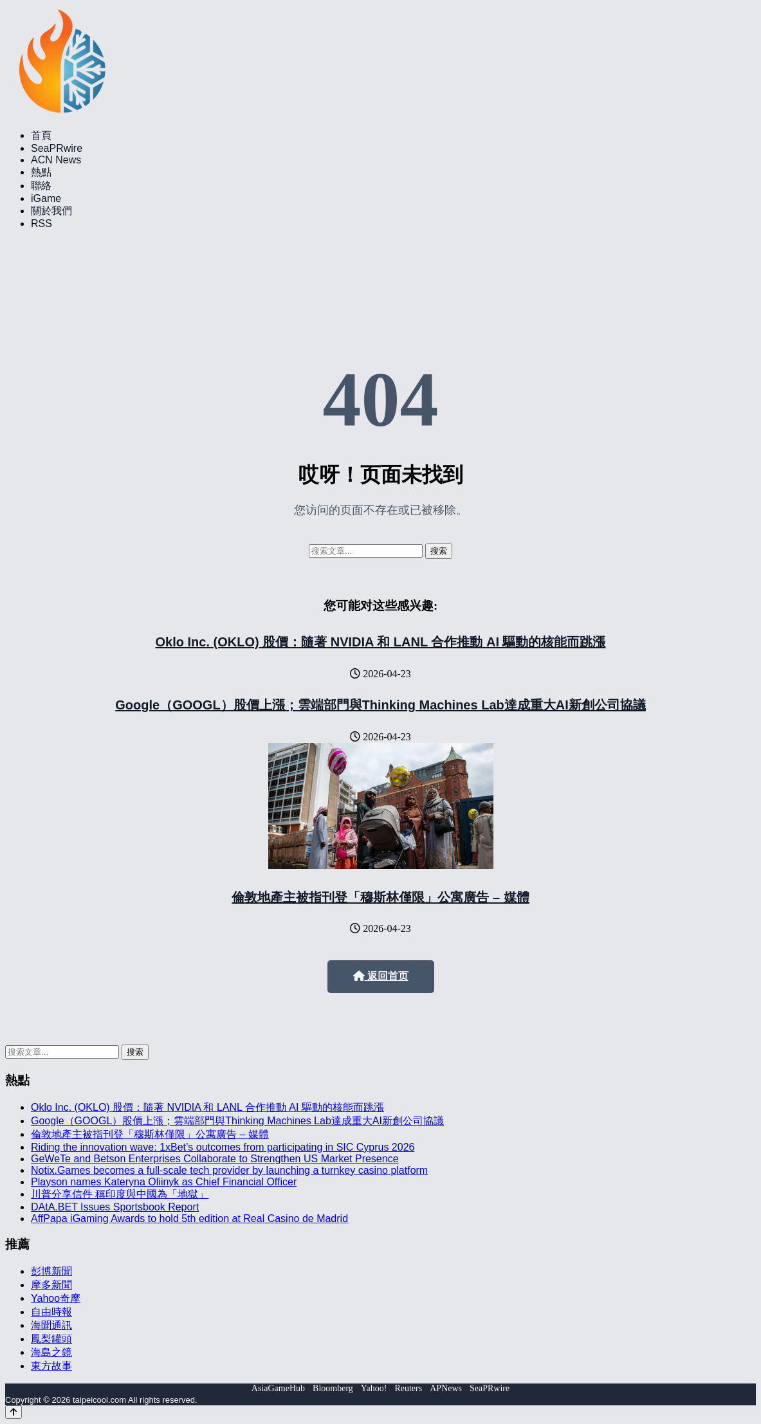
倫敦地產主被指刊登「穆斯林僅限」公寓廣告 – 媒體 (380, 897)
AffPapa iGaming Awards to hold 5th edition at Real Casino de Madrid (189, 1218)
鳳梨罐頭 (51, 1338)
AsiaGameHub (278, 1388)
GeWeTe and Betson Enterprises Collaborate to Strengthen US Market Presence (215, 1158)
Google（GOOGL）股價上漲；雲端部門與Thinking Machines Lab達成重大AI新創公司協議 (380, 705)
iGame (46, 198)
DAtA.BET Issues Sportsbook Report (115, 1206)
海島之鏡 (51, 1352)
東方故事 (51, 1365)
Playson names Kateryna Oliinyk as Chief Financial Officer (164, 1181)
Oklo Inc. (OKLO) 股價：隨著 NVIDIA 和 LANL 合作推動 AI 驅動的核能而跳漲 (380, 642)
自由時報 (51, 1311)
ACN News (56, 159)
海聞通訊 (51, 1325)
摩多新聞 (51, 1284)
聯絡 (41, 185)
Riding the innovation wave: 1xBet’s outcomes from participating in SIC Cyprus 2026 (222, 1147)
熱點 (41, 172)
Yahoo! (374, 1388)
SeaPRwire (56, 148)
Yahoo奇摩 (55, 1298)
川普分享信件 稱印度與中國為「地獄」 (119, 1194)
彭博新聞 (51, 1271)
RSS (41, 223)
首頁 (41, 135)
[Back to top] (13, 1412)
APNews (446, 1388)
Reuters (408, 1388)
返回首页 (380, 976)
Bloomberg (333, 1388)
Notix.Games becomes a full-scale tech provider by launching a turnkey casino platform (229, 1170)
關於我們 (51, 210)
